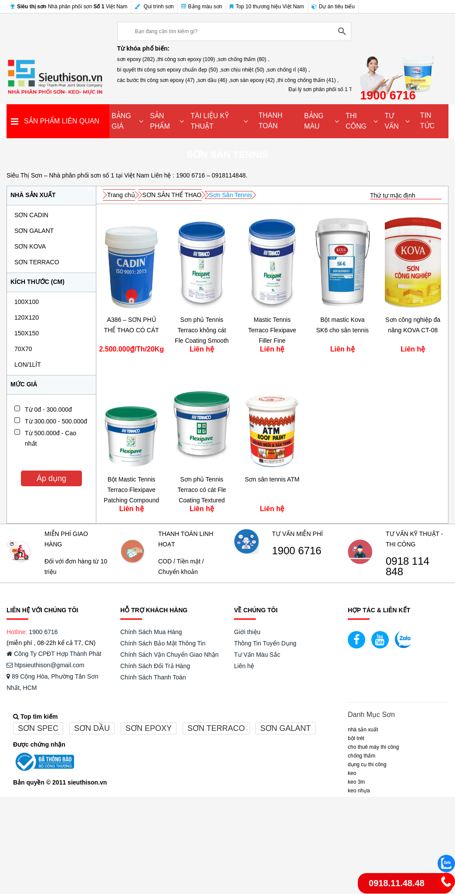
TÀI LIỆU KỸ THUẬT (209, 121)
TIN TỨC (427, 121)
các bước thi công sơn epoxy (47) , (157, 80)
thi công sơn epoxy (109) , (188, 59)
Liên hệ (244, 665)
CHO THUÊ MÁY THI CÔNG (373, 747)
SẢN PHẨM (160, 121)
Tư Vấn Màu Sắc (257, 654)
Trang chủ (121, 194)
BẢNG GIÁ (121, 121)
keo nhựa (359, 791)
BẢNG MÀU (314, 121)
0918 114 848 (407, 566)
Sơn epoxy (149, 728)
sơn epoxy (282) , (137, 59)
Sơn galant (285, 728)
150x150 (26, 333)
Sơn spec (38, 728)
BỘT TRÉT (356, 738)
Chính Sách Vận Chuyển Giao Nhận (169, 654)
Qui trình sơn (154, 6)
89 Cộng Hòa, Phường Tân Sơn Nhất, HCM (52, 682)
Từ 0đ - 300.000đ (48, 409)
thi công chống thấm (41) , (308, 80)
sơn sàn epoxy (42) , (254, 80)
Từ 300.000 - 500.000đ (56, 421)
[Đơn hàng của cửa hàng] (405, 195)
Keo (352, 773)
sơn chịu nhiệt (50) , (244, 70)
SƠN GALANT (34, 230)
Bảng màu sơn (201, 6)
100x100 (26, 301)
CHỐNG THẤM (361, 756)
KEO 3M (356, 782)
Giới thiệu (247, 631)
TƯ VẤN (391, 121)
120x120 (26, 317)
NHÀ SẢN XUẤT (363, 730)
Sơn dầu (92, 728)
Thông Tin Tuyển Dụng (265, 643)
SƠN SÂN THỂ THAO (172, 194)
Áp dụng (51, 478)
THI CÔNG (356, 121)
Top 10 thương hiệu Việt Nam (267, 6)
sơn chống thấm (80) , (243, 59)
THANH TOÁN (270, 121)
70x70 (23, 348)
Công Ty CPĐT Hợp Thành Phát (54, 653)
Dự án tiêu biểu (333, 6)
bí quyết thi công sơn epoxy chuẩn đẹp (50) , (169, 70)
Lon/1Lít (27, 364)
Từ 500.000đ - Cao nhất (50, 438)
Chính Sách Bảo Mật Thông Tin (163, 643)
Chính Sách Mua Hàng (151, 631)
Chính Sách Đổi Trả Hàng (155, 665)
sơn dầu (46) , (213, 80)
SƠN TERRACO (36, 262)
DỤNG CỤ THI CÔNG (367, 764)
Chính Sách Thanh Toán (153, 677)
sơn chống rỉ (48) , (288, 70)
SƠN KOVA (30, 246)
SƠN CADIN (31, 215)
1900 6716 (296, 551)
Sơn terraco (216, 728)
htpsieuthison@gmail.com (45, 665)
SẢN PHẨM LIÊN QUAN (61, 121)
